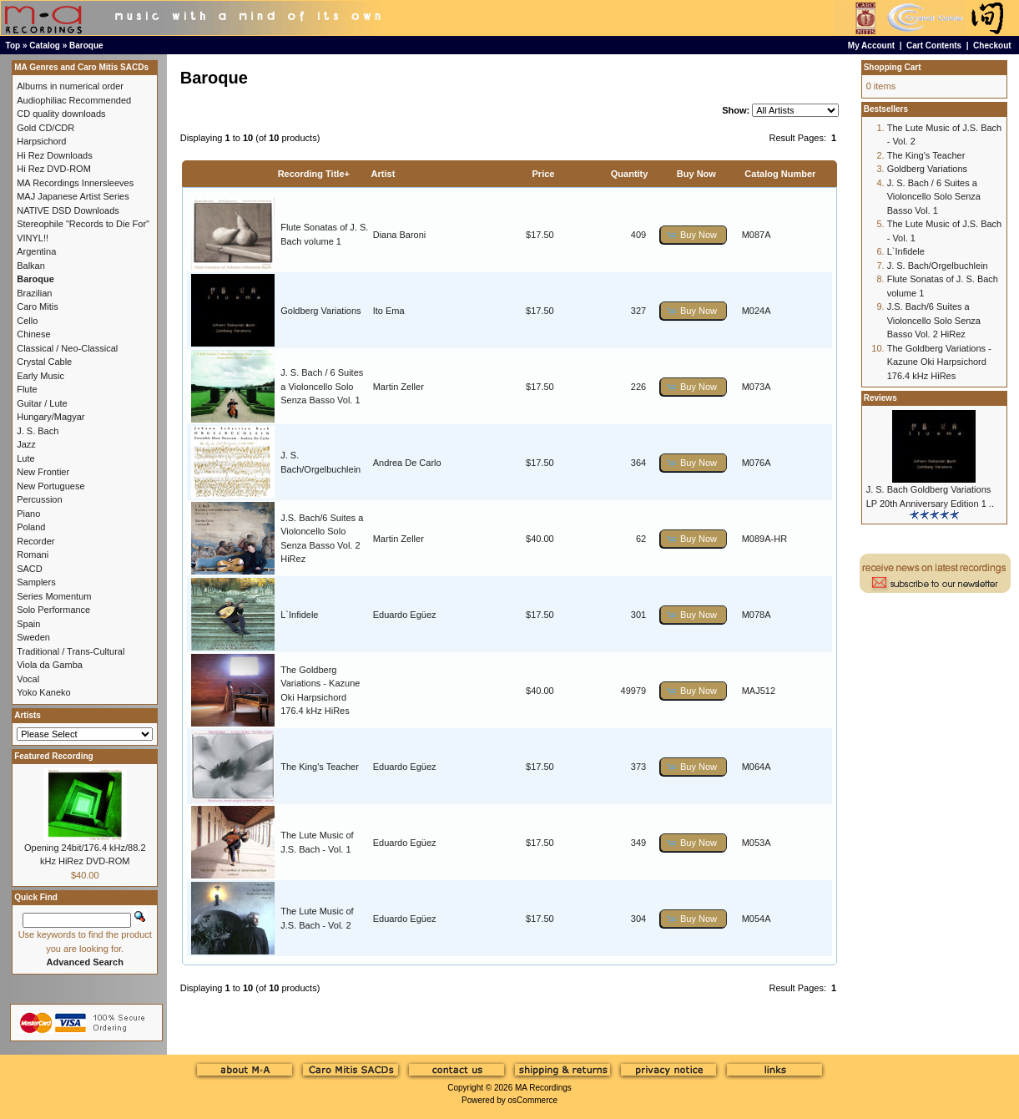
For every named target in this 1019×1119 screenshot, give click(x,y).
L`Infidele (299, 615)
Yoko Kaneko (43, 692)
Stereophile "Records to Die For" (83, 224)
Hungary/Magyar (50, 417)
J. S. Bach (37, 431)
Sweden (33, 637)
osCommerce (532, 1100)
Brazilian (34, 293)
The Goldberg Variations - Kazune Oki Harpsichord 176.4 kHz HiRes (939, 362)
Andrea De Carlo (407, 463)
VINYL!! (32, 238)
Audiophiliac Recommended (74, 100)
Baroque (86, 45)
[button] (693, 235)
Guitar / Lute (42, 403)
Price (543, 174)
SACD (30, 569)
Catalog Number (779, 174)
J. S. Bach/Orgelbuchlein (937, 266)
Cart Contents (933, 45)
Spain (28, 624)
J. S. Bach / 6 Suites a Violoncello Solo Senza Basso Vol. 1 (321, 386)
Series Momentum (54, 596)
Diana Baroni (399, 235)
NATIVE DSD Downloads (68, 210)
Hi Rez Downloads (54, 155)
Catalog (44, 45)
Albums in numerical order (70, 86)
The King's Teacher (319, 767)
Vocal (28, 679)
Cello (27, 321)
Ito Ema (389, 311)
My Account (871, 45)
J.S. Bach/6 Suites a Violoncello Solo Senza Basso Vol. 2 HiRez (934, 320)
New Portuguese (50, 486)
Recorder (35, 541)
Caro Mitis (37, 306)
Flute (27, 389)
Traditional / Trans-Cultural (70, 651)
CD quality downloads (61, 114)
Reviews (880, 398)
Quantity (629, 174)
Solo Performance (53, 610)
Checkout (992, 45)
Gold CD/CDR (45, 128)
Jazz (26, 444)
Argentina (36, 251)
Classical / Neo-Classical (67, 348)
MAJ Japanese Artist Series (73, 196)
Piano (28, 514)
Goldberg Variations (320, 311)
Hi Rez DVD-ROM (54, 169)
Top (13, 45)
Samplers (36, 582)
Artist (383, 174)
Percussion (39, 499)
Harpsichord (41, 141)
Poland (31, 527)
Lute (25, 458)
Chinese (33, 334)
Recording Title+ (314, 174)
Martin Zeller (398, 387)
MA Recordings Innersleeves (75, 183)
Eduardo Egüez (404, 615)
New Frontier (43, 472)
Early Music (40, 376)
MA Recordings (543, 1087)
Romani (32, 554)
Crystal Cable (44, 362)
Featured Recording (53, 756)
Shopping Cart (892, 67)
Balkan (31, 266)
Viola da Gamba (50, 665)
